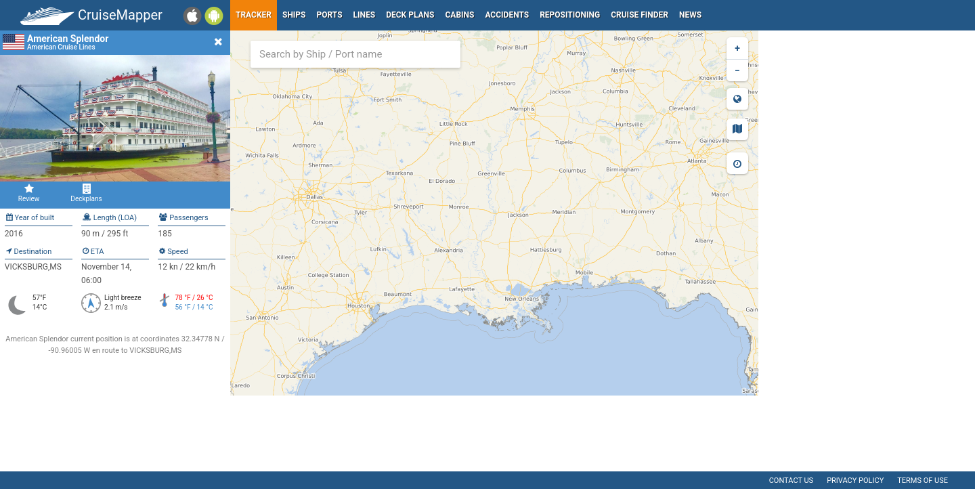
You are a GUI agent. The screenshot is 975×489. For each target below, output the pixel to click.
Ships (294, 15)
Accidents (507, 15)
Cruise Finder (639, 15)
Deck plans (410, 15)
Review (29, 193)
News (690, 15)
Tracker (254, 15)
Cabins (459, 15)
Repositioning (570, 15)
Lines (364, 15)
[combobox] (355, 54)
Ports (330, 15)
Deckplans (86, 193)
